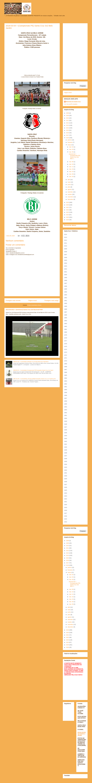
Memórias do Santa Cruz (73, 101)
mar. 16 (71, 169)
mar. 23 (71, 171)
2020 (67, 205)
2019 (67, 202)
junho (69, 184)
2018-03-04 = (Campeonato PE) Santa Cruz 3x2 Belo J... (74, 156)
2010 (67, 118)
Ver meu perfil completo (70, 104)
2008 (67, 113)
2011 (67, 120)
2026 (67, 219)
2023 (67, 212)
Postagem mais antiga (51, 300)
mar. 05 (71, 152)
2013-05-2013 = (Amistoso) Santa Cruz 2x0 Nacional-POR (24, 309)
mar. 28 (71, 174)
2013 (67, 125)
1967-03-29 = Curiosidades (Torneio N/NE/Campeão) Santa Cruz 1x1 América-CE (34, 378)
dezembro (70, 199)
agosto (70, 189)
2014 (67, 128)
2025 (67, 217)
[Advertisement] (75, 51)
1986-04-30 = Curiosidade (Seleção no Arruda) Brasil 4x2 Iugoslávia (30, 361)
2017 (67, 135)
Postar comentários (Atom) (34, 305)
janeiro (70, 140)
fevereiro (70, 142)
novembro (70, 197)
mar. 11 (71, 166)
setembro (70, 192)
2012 (67, 123)
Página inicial (32, 300)
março (69, 145)
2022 (67, 210)
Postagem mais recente (13, 300)
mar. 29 (71, 176)
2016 (67, 132)
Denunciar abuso (70, 225)
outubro (70, 194)
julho (69, 187)
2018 (67, 137)
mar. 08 (71, 161)
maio (69, 182)
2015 (67, 130)
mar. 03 (71, 149)
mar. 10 (71, 164)
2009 (67, 115)
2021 (67, 207)
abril (69, 179)
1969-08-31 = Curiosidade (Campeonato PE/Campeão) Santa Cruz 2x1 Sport (33, 370)
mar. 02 (71, 147)
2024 (67, 214)
